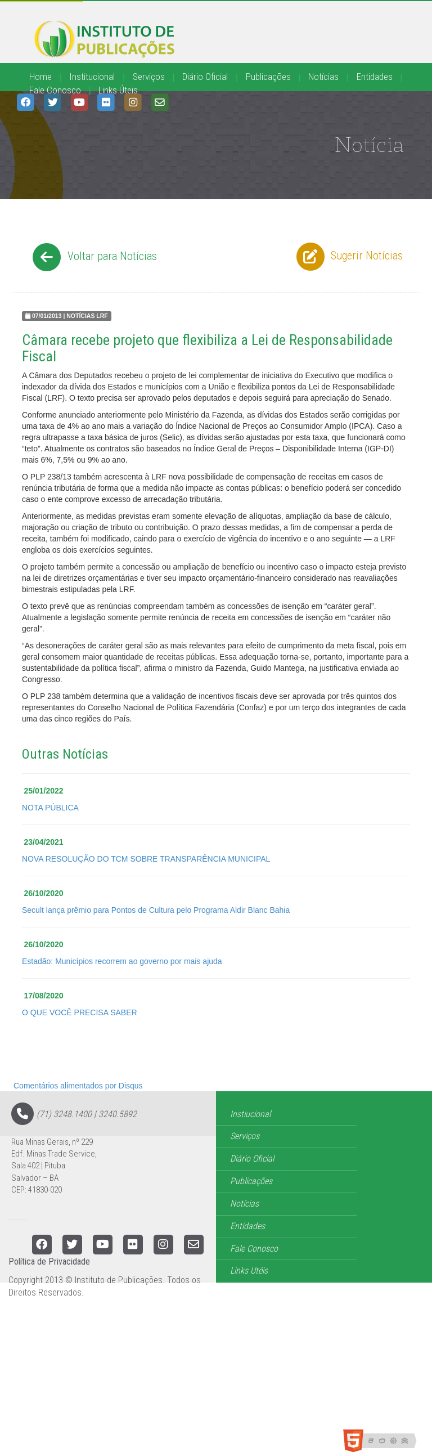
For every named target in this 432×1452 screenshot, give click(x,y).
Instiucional (250, 1114)
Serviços (149, 76)
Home (40, 76)
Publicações (268, 76)
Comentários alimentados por (78, 1085)
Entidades (375, 76)
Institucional (92, 76)
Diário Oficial (205, 76)
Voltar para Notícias (93, 257)
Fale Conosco (55, 90)
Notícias (323, 76)
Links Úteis (118, 90)
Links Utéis (249, 1270)
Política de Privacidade (49, 1261)
